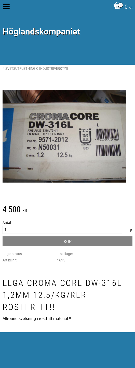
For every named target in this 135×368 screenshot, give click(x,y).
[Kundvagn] (121, 7)
